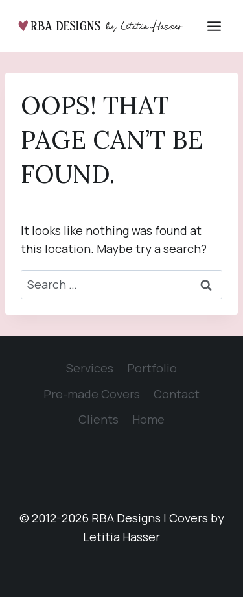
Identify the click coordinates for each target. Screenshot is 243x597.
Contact (177, 394)
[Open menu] (213, 26)
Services (89, 368)
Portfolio (152, 368)
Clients (98, 419)
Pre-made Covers (91, 394)
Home (148, 419)
